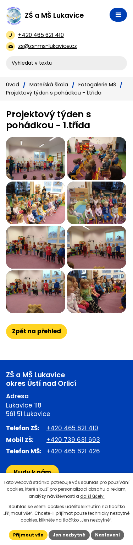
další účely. (92, 496)
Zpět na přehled (36, 331)
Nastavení (107, 535)
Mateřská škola (48, 84)
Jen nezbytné (69, 535)
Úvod (12, 84)
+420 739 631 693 (73, 440)
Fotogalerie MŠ (97, 84)
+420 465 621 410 (72, 428)
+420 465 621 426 (73, 451)
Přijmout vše (28, 535)
